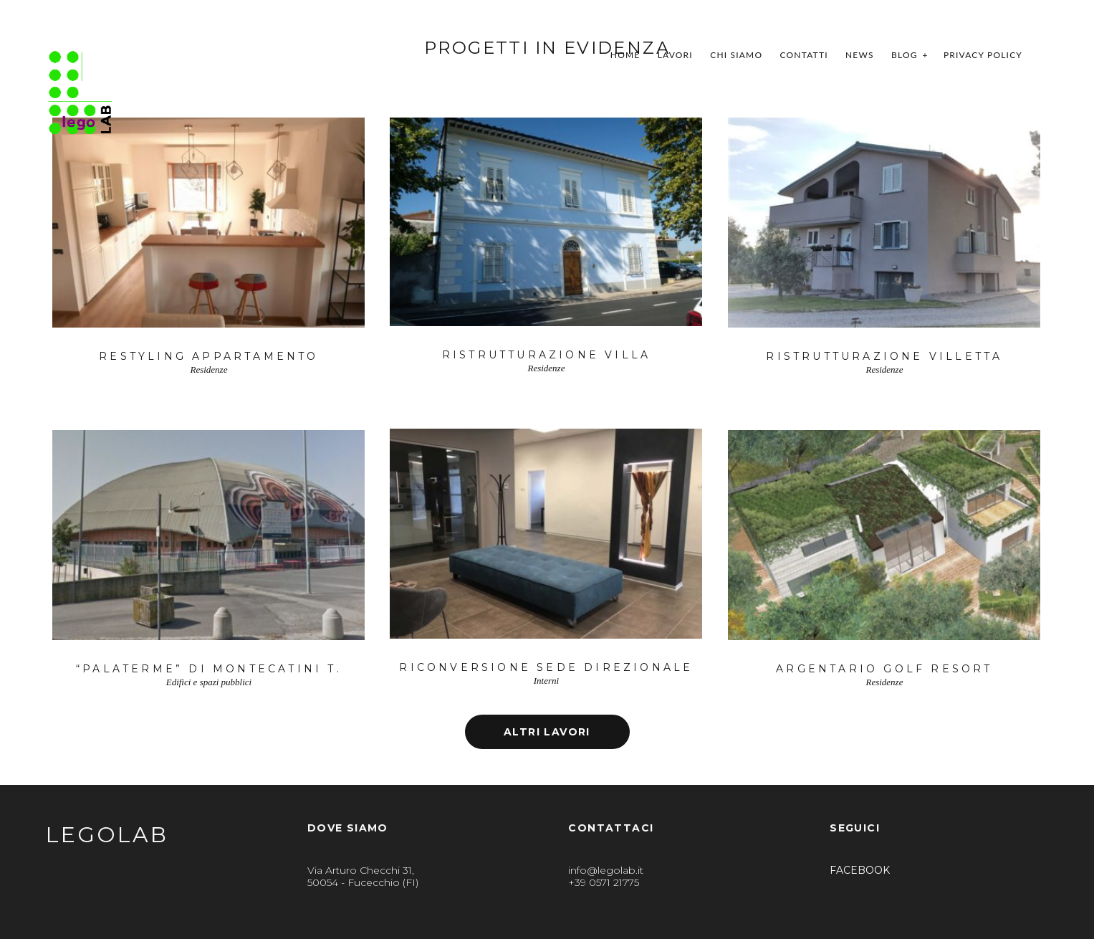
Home (625, 54)
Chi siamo (736, 54)
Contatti (804, 54)
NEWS (859, 54)
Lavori (675, 54)
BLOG (904, 54)
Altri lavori (547, 731)
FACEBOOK (860, 870)
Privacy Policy (983, 54)
